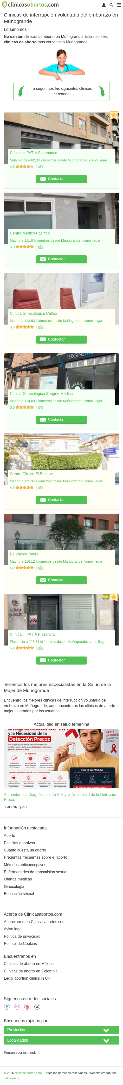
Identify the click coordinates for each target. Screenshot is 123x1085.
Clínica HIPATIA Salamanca (33, 153)
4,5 (22, 167)
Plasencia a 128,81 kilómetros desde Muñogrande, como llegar (58, 642)
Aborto (9, 836)
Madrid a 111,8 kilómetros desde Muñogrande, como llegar (55, 240)
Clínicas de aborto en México (28, 964)
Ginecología (14, 887)
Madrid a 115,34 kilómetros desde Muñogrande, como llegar (56, 481)
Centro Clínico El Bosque (31, 474)
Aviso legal (13, 929)
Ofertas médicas (18, 879)
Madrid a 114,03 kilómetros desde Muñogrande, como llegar (56, 401)
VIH (24, 807)
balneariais (11, 1078)
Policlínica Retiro (24, 554)
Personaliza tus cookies (22, 1053)
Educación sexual (19, 894)
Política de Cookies (20, 944)
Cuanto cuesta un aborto (25, 850)
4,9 (22, 488)
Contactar (52, 179)
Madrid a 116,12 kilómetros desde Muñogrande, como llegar (56, 561)
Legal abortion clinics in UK (27, 978)
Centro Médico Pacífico (30, 233)
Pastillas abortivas (19, 843)
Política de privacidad (22, 936)
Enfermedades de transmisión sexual (35, 872)
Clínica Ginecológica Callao (33, 313)
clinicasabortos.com (28, 1073)
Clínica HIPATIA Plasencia (32, 634)
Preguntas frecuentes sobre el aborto (35, 857)
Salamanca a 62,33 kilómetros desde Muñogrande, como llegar (58, 160)
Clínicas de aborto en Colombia (31, 971)
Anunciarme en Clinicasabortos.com (34, 922)
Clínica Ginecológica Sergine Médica (41, 394)
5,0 (22, 247)
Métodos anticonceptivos (25, 865)
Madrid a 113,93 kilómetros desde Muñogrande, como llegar (56, 321)
